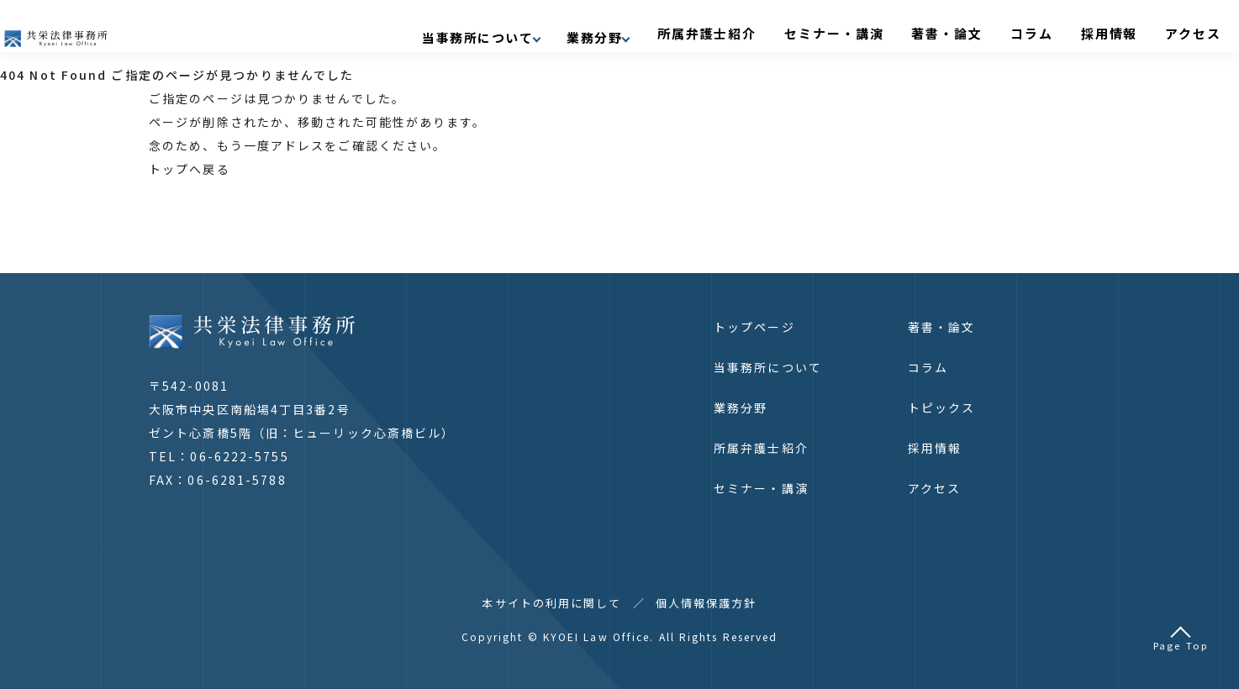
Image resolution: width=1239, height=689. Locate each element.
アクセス (1180, 31)
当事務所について (768, 367)
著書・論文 (981, 31)
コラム (1050, 31)
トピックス (942, 407)
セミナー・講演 (886, 31)
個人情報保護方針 (706, 603)
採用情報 (1112, 31)
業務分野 (740, 407)
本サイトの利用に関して (551, 603)
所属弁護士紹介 (779, 31)
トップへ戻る (189, 168)
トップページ (754, 326)
